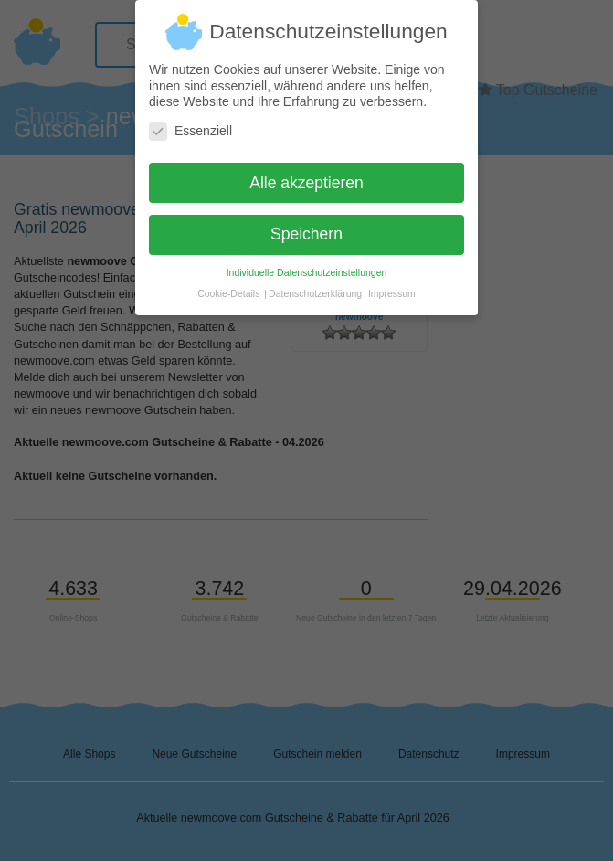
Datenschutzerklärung (315, 286)
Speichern (306, 227)
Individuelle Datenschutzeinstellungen (307, 265)
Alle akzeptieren (306, 174)
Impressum (392, 286)
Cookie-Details (228, 286)
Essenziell (190, 123)
